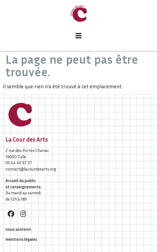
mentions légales (21, 239)
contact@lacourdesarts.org (30, 168)
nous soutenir (18, 229)
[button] (78, 36)
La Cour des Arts (26, 139)
